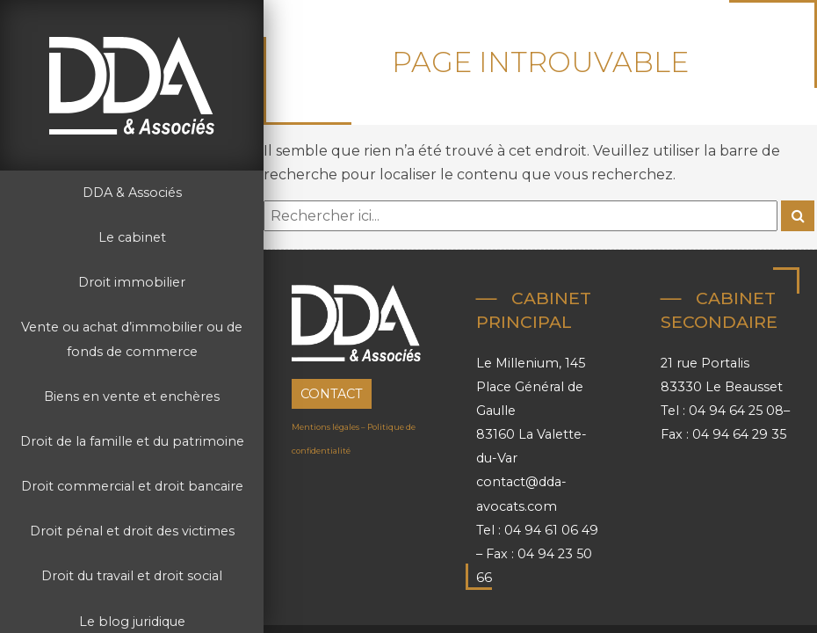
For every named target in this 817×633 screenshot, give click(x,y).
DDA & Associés (132, 192)
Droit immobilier (131, 282)
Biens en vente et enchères (132, 396)
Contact (331, 394)
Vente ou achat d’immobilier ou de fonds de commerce (131, 339)
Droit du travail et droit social (131, 576)
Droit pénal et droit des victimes (132, 531)
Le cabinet (132, 237)
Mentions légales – (329, 427)
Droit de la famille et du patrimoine (132, 441)
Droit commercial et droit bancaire (132, 486)
